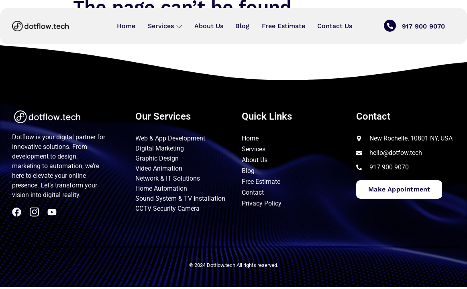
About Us (208, 26)
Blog (242, 26)
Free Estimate (283, 26)
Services (165, 26)
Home (126, 26)
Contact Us (334, 26)
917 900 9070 (423, 26)
